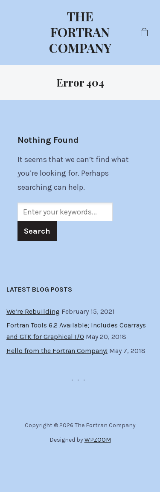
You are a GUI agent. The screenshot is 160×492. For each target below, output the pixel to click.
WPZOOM (97, 439)
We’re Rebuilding (33, 311)
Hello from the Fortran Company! (57, 351)
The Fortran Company (80, 32)
